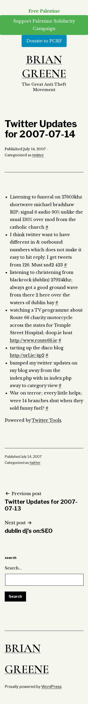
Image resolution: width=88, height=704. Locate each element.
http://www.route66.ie (33, 340)
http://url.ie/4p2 (27, 355)
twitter (38, 155)
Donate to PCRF (44, 41)
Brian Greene (44, 67)
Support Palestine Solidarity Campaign (44, 25)
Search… (13, 568)
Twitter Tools (46, 420)
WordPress (51, 686)
